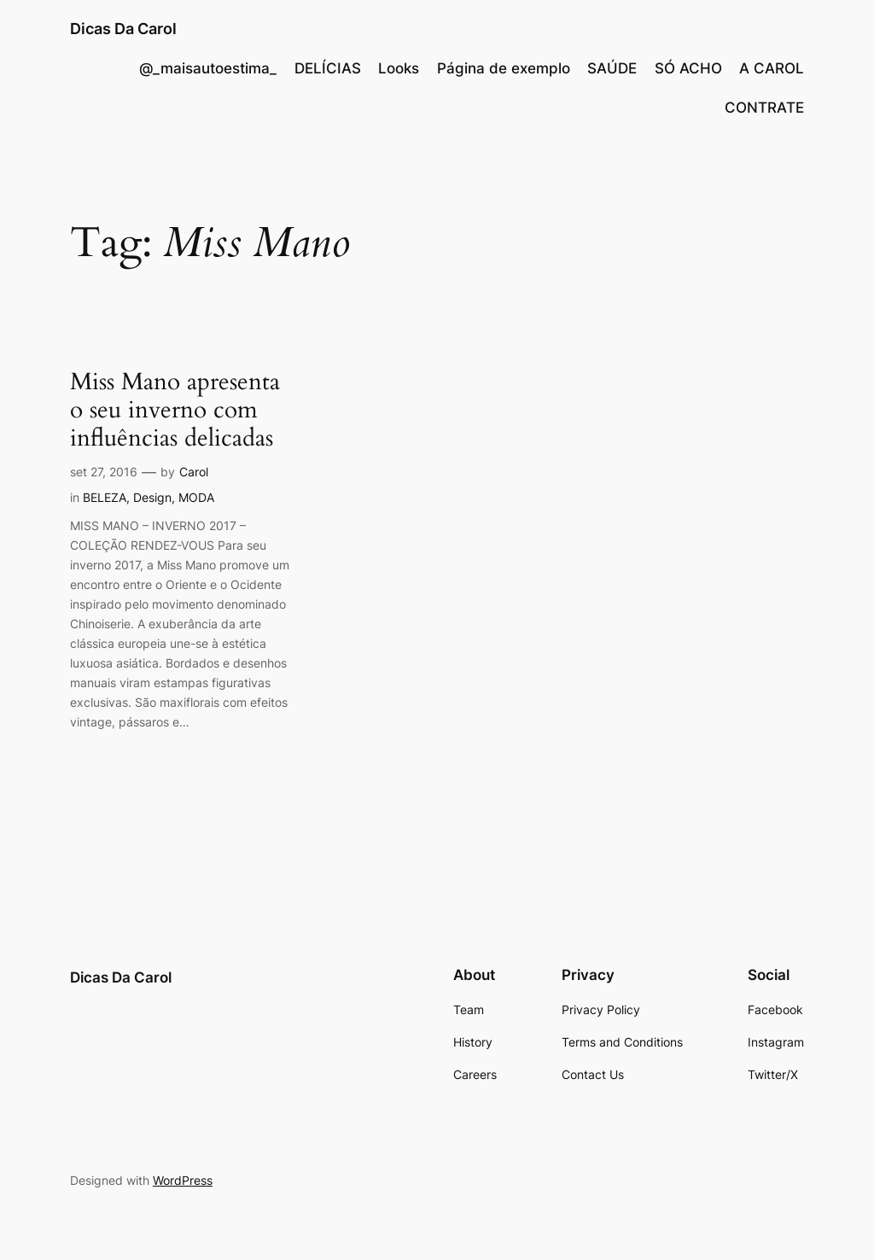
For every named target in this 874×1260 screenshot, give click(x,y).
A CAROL (771, 68)
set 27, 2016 (103, 471)
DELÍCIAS (327, 68)
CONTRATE (764, 107)
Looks (398, 68)
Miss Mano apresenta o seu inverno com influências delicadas (175, 410)
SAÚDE (612, 68)
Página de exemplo (503, 68)
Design (152, 497)
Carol (193, 471)
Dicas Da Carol (123, 29)
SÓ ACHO (688, 68)
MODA (196, 497)
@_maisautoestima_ (208, 68)
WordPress (183, 1180)
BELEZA (104, 497)
